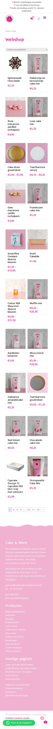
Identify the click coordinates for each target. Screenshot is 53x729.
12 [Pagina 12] (38, 509)
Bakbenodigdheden (15, 611)
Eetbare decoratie (14, 636)
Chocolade (10, 633)
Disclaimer (10, 691)
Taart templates (13, 647)
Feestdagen (11, 640)
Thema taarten (13, 651)
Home (7, 31)
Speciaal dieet (12, 643)
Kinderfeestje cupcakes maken (21, 668)
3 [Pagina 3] (17, 509)
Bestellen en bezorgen (16, 695)
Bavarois (9, 618)
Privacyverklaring (14, 688)
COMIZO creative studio (17, 718)
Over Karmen (12, 675)
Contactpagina (12, 678)
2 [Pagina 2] (13, 509)
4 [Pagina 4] (20, 509)
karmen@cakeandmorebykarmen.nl (23, 585)
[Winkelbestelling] (26, 50)
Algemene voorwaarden (17, 684)
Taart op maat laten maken (19, 664)
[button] (19, 723)
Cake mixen (11, 626)
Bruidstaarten (12, 622)
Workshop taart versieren (18, 671)
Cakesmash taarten (15, 629)
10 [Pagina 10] (28, 509)
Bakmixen (10, 615)
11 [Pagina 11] (33, 509)
